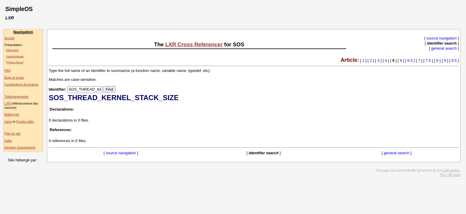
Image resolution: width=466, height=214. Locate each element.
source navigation (441, 38)
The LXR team (450, 175)
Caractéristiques (15, 56)
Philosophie (12, 50)
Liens (8, 121)
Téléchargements (16, 96)
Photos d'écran (15, 62)
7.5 (428, 60)
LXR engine (451, 170)
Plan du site (12, 133)
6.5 (410, 60)
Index (8, 140)
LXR (7, 103)
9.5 (454, 60)
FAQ (7, 70)
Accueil (9, 38)
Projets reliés (25, 121)
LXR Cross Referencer (194, 45)
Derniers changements (20, 147)
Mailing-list (11, 114)
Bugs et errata (14, 77)
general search (444, 48)
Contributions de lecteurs (21, 84)
